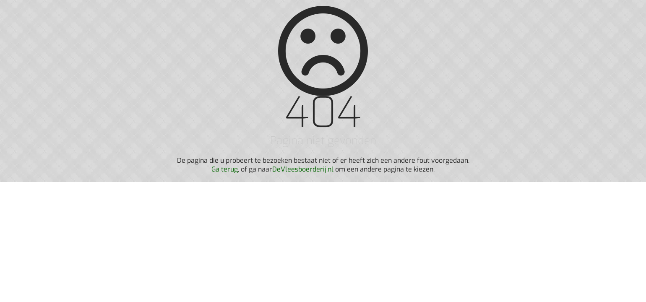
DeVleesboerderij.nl (302, 169)
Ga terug (224, 169)
